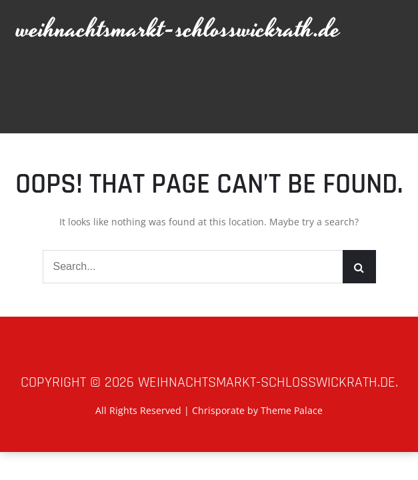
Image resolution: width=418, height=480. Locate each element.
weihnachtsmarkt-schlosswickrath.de (179, 29)
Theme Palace (292, 410)
